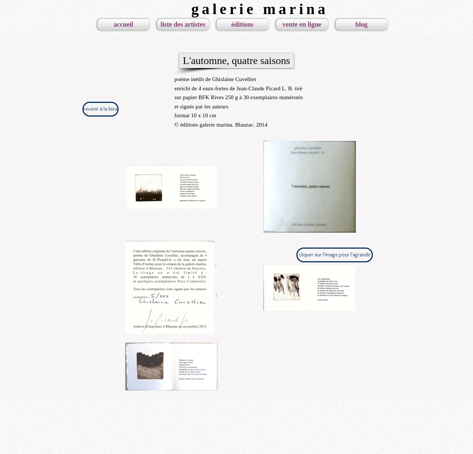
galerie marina (260, 8)
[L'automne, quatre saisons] (236, 60)
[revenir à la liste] (100, 109)
